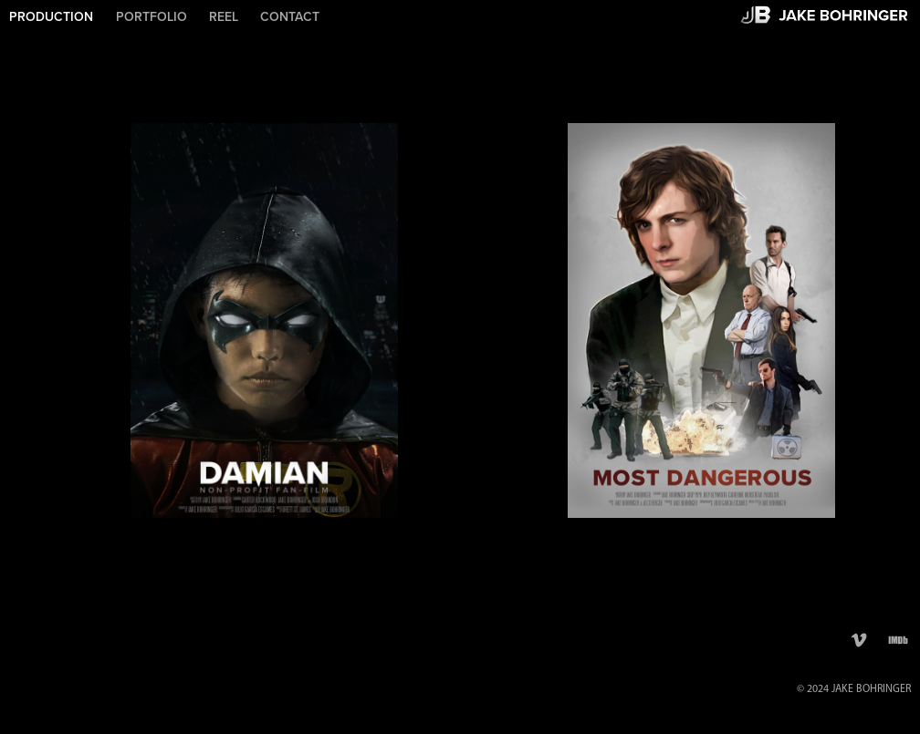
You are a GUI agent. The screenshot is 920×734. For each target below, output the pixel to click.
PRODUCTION (51, 16)
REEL (223, 16)
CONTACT (289, 16)
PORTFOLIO (151, 16)
